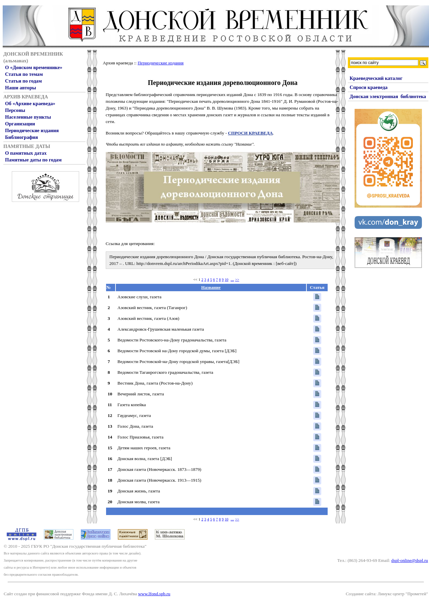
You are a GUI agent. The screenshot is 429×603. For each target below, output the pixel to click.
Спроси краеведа (369, 87)
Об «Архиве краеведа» (30, 103)
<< (195, 279)
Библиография (21, 137)
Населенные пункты (28, 117)
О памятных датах (25, 153)
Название (211, 287)
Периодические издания (32, 130)
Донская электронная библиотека (388, 96)
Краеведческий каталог (376, 78)
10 (227, 279)
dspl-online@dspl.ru (409, 560)
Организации (20, 123)
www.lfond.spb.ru (154, 593)
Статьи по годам (23, 81)
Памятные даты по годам (33, 159)
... (232, 279)
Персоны (15, 110)
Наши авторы (20, 87)
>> (237, 279)
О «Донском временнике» (33, 67)
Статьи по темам (24, 74)
